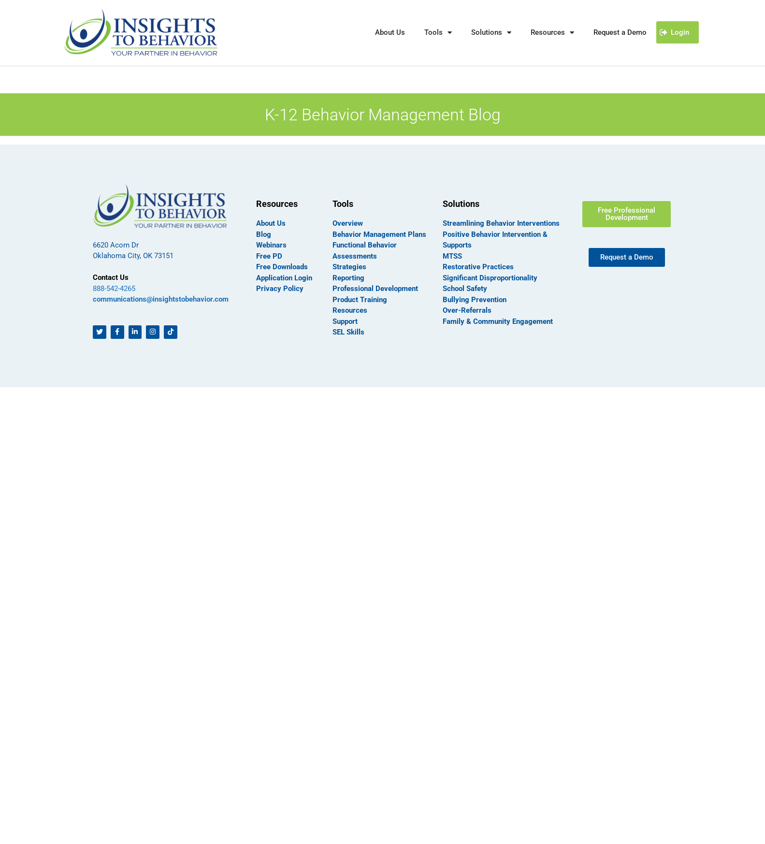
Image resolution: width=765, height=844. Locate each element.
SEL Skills (348, 332)
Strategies (349, 266)
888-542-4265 (114, 288)
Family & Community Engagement (498, 321)
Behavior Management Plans (379, 234)
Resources (552, 32)
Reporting (348, 278)
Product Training (359, 299)
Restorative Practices (478, 266)
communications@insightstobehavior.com (161, 299)
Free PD (269, 256)
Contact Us (111, 277)
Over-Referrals (467, 310)
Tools (438, 32)
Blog (263, 234)
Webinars (271, 245)
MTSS (452, 256)
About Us (390, 32)
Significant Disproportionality (490, 278)
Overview (347, 223)
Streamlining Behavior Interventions (501, 223)
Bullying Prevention (474, 299)
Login (680, 32)
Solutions (491, 32)
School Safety (465, 288)
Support (345, 321)
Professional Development (375, 288)
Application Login (284, 278)
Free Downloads (282, 266)
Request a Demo (620, 32)
